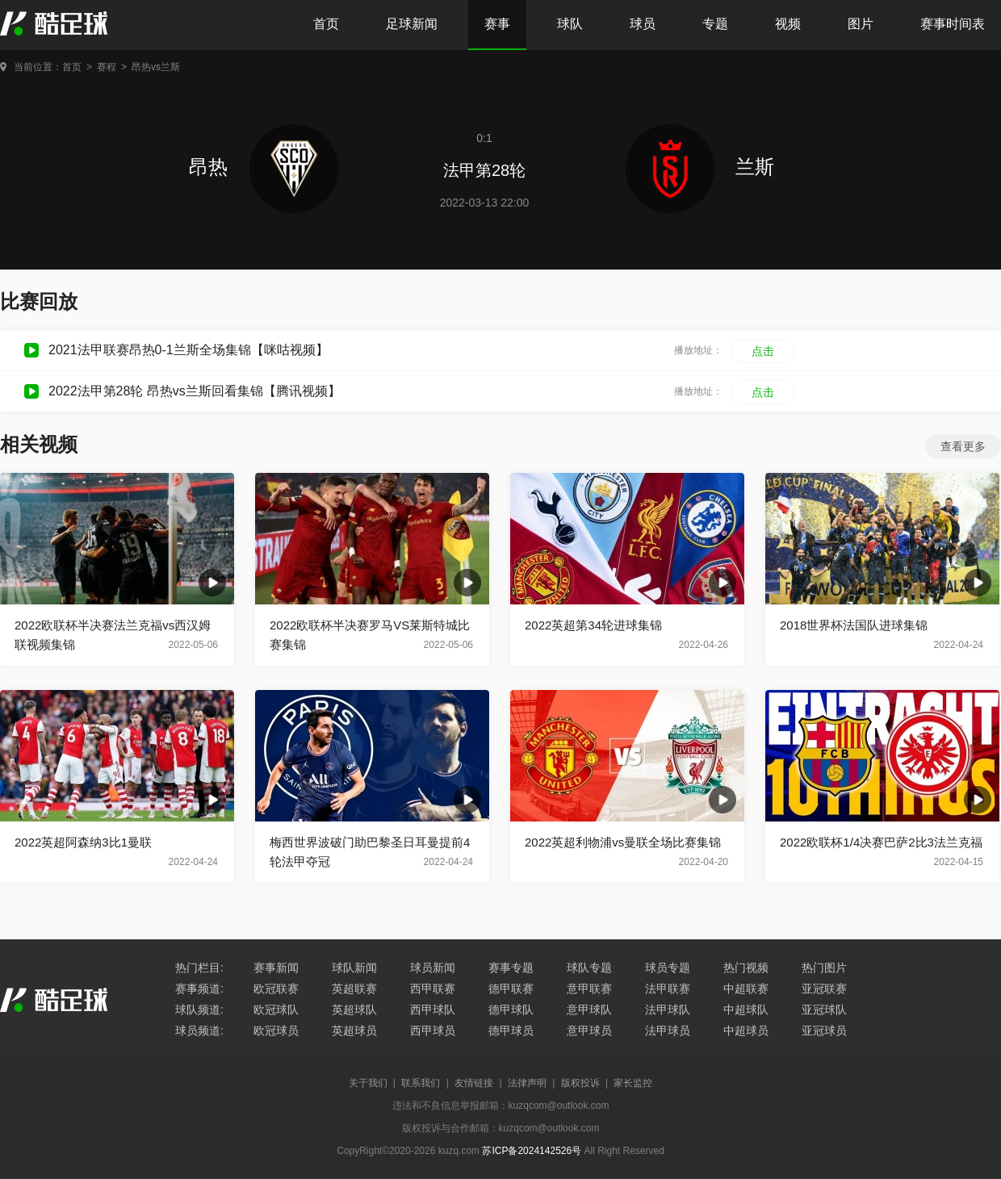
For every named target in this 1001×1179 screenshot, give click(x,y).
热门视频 (746, 967)
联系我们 (420, 1083)
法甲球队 (667, 1009)
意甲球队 (589, 1009)
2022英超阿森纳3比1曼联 (83, 842)
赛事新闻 (276, 967)
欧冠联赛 (276, 988)
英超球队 (354, 1009)
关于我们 (368, 1083)
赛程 (106, 67)
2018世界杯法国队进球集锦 (854, 625)
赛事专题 (511, 967)
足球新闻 (412, 24)
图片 (860, 24)
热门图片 (824, 967)
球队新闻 (354, 967)
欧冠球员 (276, 1030)
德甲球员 (511, 1030)
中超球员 (746, 1030)
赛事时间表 (952, 24)
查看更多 (963, 446)
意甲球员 (589, 1030)
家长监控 (633, 1083)
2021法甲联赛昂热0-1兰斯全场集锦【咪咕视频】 (188, 350)
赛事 (497, 24)
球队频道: (199, 1009)
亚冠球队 (824, 1009)
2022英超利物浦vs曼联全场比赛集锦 (623, 842)
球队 (570, 24)
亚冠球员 (824, 1030)
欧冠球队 (276, 1009)
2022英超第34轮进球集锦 (593, 625)
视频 (788, 24)
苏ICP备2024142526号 (531, 1150)
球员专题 (667, 967)
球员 (642, 24)
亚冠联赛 (824, 988)
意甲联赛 (589, 988)
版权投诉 (580, 1083)
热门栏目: (199, 967)
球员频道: (199, 1030)
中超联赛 (746, 988)
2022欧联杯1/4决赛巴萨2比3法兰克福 (881, 842)
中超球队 (746, 1009)
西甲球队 (432, 1009)
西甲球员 (432, 1030)
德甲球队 (511, 1009)
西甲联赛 (432, 988)
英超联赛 (354, 988)
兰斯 (700, 167)
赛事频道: (199, 988)
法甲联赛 (667, 988)
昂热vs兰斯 (156, 67)
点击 (763, 351)
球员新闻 (432, 967)
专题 (715, 24)
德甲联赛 (511, 988)
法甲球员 (667, 1030)
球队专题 (589, 967)
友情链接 (473, 1083)
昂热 (263, 167)
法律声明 (527, 1083)
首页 (326, 24)
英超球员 (354, 1030)
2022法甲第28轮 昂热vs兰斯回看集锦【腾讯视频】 (194, 391)
